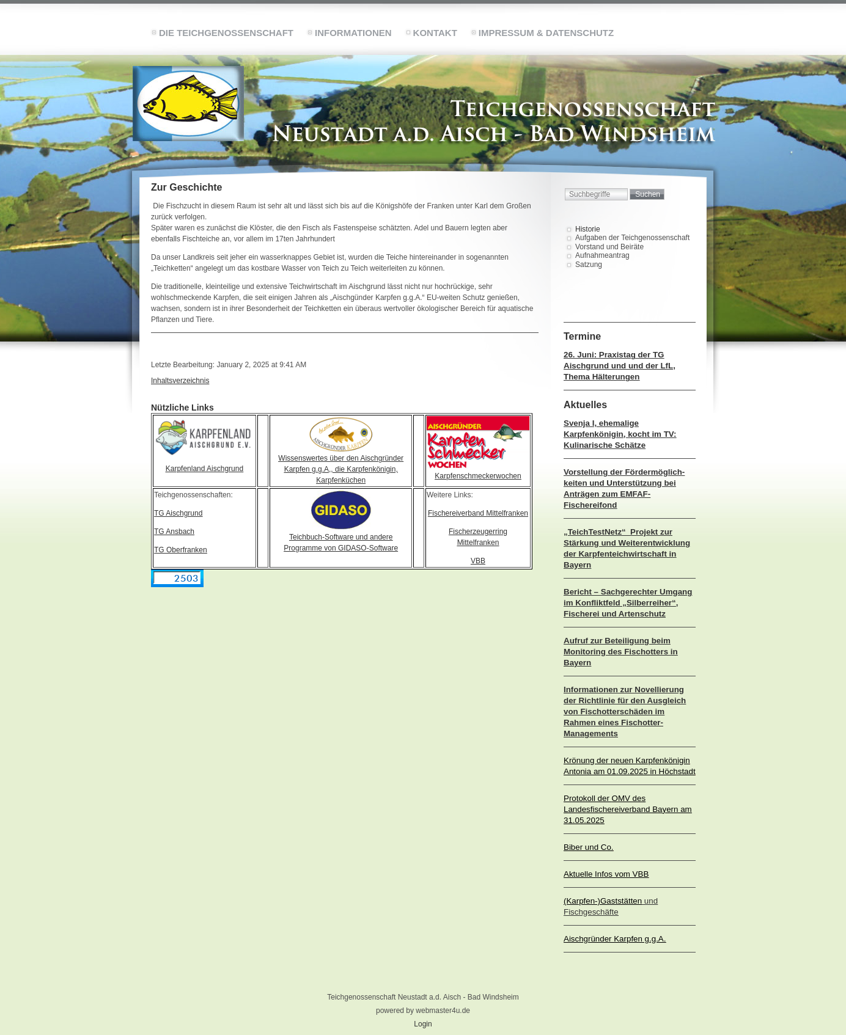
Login (423, 1024)
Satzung (588, 264)
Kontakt (435, 32)
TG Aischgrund (178, 513)
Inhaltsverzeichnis (180, 380)
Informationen (353, 32)
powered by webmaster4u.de (423, 1010)
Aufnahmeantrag (602, 255)
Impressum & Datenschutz (546, 32)
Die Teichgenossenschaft (226, 32)
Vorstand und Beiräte (609, 247)
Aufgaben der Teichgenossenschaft (632, 237)
